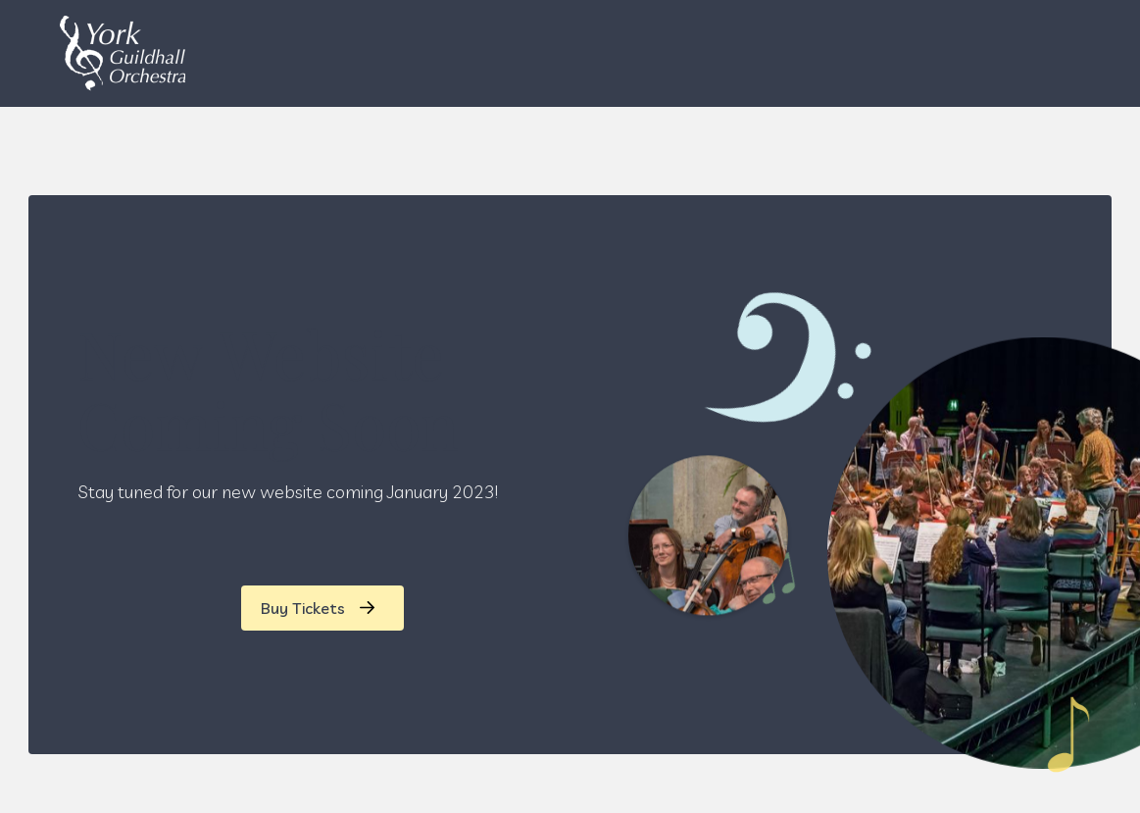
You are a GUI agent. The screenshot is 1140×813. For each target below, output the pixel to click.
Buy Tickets (303, 608)
